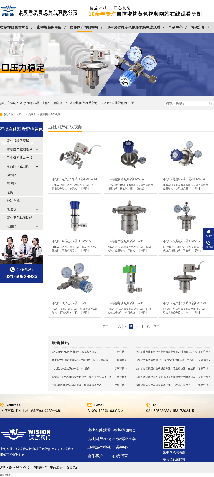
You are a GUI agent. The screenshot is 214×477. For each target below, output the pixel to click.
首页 (19, 114)
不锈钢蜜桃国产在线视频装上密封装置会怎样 (77, 385)
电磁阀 (11, 226)
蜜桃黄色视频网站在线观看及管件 (21, 218)
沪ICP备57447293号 (14, 467)
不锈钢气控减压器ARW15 (126, 241)
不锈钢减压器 (29, 103)
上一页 (116, 326)
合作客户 (95, 456)
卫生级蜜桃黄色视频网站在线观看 (133, 27)
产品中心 (175, 27)
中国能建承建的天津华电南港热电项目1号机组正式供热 (166, 351)
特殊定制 (198, 27)
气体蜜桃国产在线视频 (82, 103)
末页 (156, 326)
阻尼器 (11, 209)
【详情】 (85, 188)
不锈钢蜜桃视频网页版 (118, 103)
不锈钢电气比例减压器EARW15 (185, 303)
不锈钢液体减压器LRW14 (126, 179)
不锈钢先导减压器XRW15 (181, 241)
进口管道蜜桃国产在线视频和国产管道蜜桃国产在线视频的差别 (170, 368)
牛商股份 (56, 467)
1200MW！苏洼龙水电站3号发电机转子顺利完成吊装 (80, 360)
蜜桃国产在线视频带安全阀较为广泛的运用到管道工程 (82, 376)
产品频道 (31, 114)
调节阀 (11, 175)
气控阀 (11, 183)
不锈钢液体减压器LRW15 (70, 303)
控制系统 (13, 200)
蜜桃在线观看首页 (14, 27)
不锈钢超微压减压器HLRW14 (184, 179)
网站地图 (5, 474)
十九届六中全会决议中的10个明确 (71, 368)
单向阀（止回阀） (19, 166)
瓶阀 (46, 103)
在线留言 (120, 456)
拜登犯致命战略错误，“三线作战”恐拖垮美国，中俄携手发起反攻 (171, 360)
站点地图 (95, 464)
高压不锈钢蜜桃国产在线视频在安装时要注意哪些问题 (165, 376)
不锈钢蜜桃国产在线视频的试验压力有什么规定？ (163, 385)
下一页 (145, 326)
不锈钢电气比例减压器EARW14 (74, 179)
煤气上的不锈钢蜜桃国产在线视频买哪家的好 (77, 351)
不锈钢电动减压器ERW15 (126, 303)
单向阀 (58, 103)
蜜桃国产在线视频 (84, 27)
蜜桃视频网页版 (49, 27)
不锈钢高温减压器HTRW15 (71, 241)
